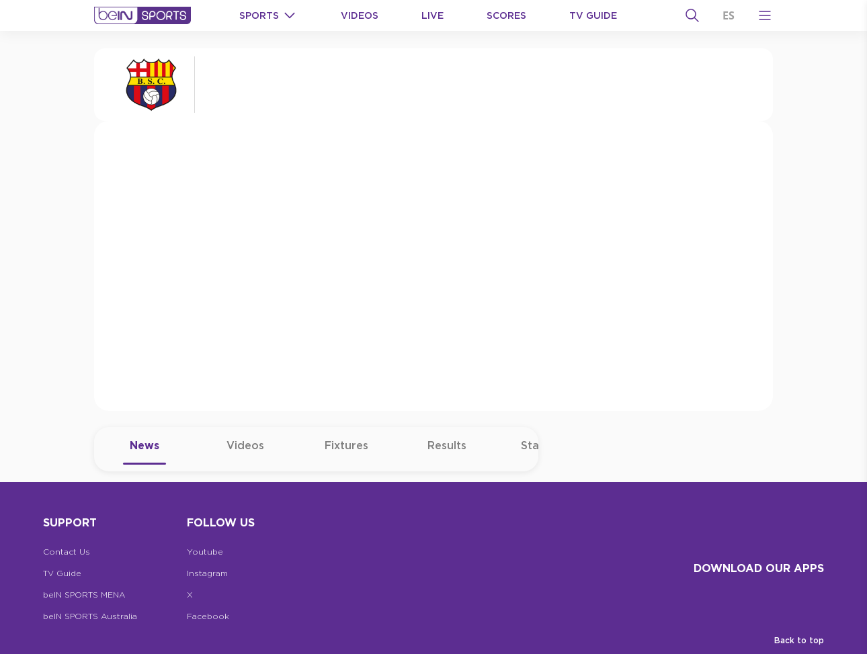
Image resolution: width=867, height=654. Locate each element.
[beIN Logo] (142, 15)
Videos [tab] (245, 452)
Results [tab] (446, 452)
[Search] (692, 15)
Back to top (799, 640)
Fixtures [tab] (346, 452)
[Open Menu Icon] (765, 15)
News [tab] (144, 452)
